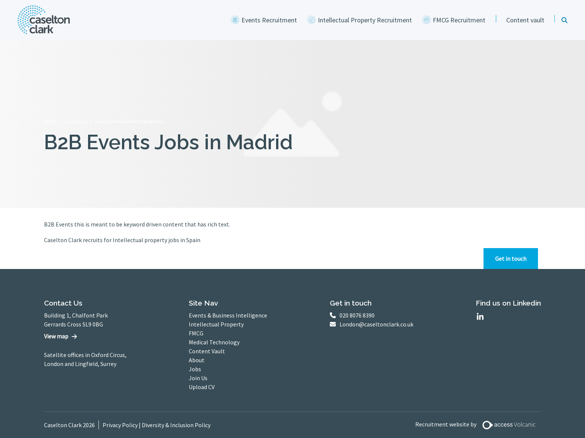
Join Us (198, 378)
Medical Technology (214, 342)
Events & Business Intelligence (228, 315)
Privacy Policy (120, 425)
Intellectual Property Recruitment (365, 20)
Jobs (195, 369)
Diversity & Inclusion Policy (176, 425)
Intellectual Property (216, 324)
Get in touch (510, 258)
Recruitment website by (478, 425)
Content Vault (207, 351)
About (196, 360)
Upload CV (202, 387)
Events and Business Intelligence (129, 121)
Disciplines (76, 121)
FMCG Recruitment (459, 20)
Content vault (525, 20)
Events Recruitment (269, 20)
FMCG (196, 333)
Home (50, 121)
